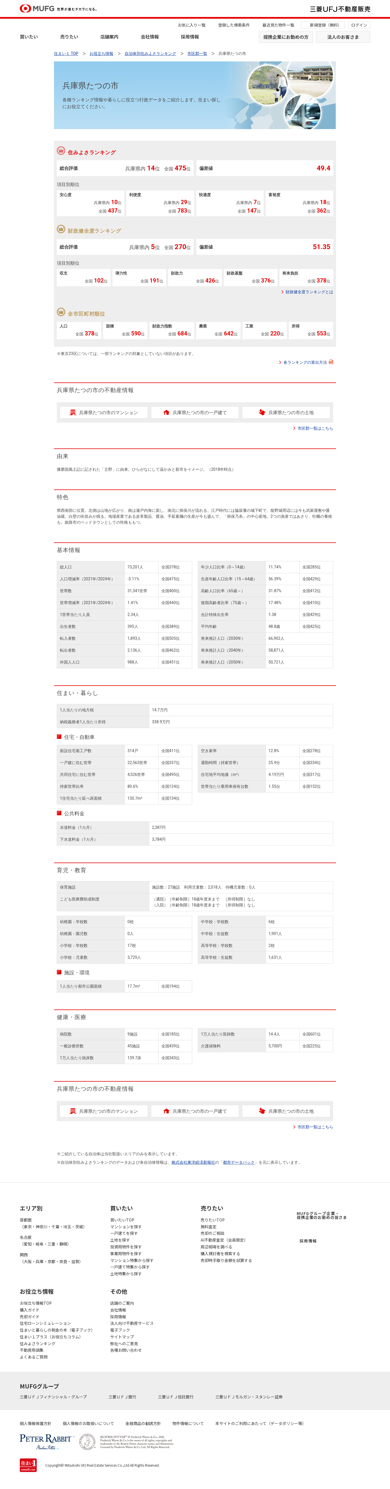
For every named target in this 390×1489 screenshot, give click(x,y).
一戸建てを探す (124, 1233)
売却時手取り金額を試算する (226, 1260)
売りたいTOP (213, 1220)
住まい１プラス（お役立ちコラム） (51, 1337)
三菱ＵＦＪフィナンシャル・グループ (54, 1397)
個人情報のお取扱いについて (88, 1423)
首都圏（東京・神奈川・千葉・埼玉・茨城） (53, 1223)
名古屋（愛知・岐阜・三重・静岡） (45, 1240)
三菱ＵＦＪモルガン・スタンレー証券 (249, 1397)
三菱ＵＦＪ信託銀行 (176, 1397)
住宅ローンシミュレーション (45, 1323)
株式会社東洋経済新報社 (193, 1162)
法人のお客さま (343, 36)
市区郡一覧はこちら (315, 428)
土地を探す (120, 1240)
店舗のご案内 (122, 1303)
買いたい (29, 36)
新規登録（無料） (326, 25)
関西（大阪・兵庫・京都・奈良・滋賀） (51, 1258)
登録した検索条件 (234, 25)
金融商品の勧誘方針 (143, 1423)
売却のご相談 (212, 1233)
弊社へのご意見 (124, 1343)
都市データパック (239, 1162)
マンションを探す (126, 1226)
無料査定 (208, 1226)
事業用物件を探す (126, 1253)
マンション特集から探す (132, 1260)
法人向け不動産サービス (132, 1323)
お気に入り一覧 (191, 25)
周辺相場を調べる (216, 1247)
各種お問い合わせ (126, 1350)
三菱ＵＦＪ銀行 (123, 1397)
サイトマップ (122, 1337)
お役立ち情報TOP (36, 1303)
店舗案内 (109, 36)
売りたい (69, 36)
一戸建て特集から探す (130, 1267)
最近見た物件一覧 (278, 25)
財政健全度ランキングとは (309, 292)
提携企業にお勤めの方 (286, 36)
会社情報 (150, 36)
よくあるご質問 (33, 1357)
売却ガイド (30, 1316)
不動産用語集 (32, 1350)
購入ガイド (30, 1310)
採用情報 (190, 36)
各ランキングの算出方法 (308, 362)
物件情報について (188, 1423)
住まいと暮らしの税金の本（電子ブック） (57, 1330)
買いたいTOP (122, 1220)
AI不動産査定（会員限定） (224, 1240)
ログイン (359, 25)
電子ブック (120, 1330)
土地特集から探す (126, 1273)
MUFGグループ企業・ (322, 1215)
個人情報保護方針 (35, 1423)
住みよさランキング (37, 1343)
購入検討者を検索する (220, 1253)
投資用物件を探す (126, 1247)
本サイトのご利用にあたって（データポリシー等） (260, 1423)
